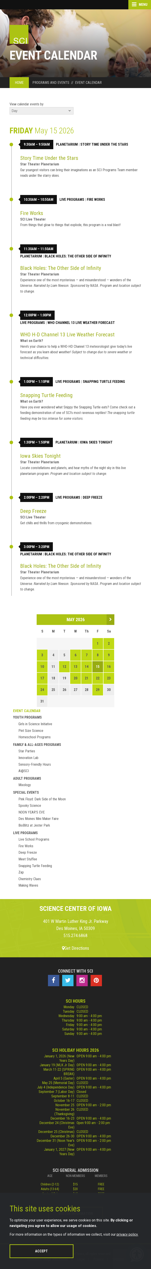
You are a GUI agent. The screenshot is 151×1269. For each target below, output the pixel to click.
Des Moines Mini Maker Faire (38, 819)
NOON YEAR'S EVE (31, 812)
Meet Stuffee (27, 859)
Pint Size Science (30, 731)
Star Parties (26, 751)
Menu (139, 4)
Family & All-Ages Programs (37, 745)
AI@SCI (23, 771)
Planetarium (67, 144)
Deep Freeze (92, 497)
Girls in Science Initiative (35, 724)
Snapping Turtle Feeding (104, 381)
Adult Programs (27, 778)
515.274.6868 (75, 935)
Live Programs (72, 199)
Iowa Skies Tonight (96, 442)
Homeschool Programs (34, 737)
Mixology (24, 785)
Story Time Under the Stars (104, 144)
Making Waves (28, 885)
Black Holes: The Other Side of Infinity (78, 256)
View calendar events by (27, 104)
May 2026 (76, 619)
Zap (21, 872)
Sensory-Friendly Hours (34, 764)
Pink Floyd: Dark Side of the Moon (42, 799)
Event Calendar (26, 711)
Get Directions (75, 948)
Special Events (26, 792)
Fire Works (96, 199)
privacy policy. (127, 1234)
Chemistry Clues (29, 879)
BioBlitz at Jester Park (34, 825)
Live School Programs (33, 839)
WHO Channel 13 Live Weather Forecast (81, 323)
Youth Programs (27, 717)
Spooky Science (29, 805)
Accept (41, 1251)
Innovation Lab (28, 758)
